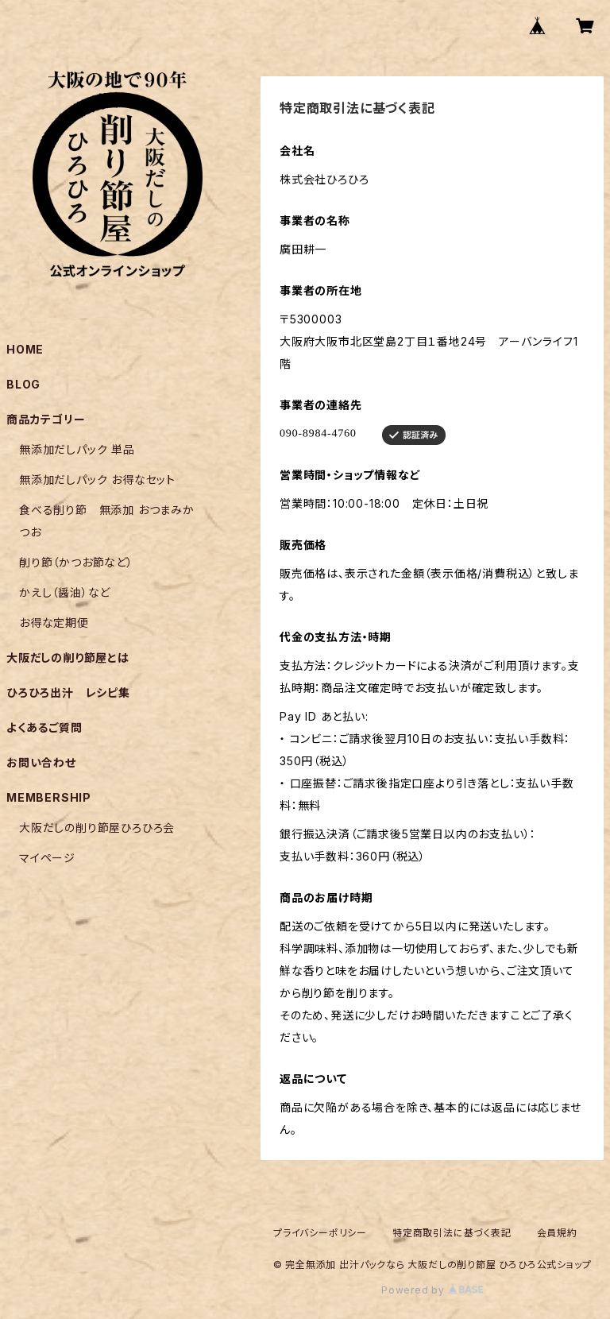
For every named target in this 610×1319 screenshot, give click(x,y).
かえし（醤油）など (64, 592)
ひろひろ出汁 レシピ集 (68, 692)
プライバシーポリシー (320, 1233)
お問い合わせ (41, 762)
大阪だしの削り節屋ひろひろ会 (97, 827)
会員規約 (557, 1233)
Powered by (432, 1290)
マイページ (47, 858)
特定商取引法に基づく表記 (452, 1233)
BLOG (23, 384)
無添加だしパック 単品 (77, 449)
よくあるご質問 (44, 727)
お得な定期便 (54, 622)
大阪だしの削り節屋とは (67, 657)
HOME (25, 349)
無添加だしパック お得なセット (97, 479)
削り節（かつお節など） (76, 562)
